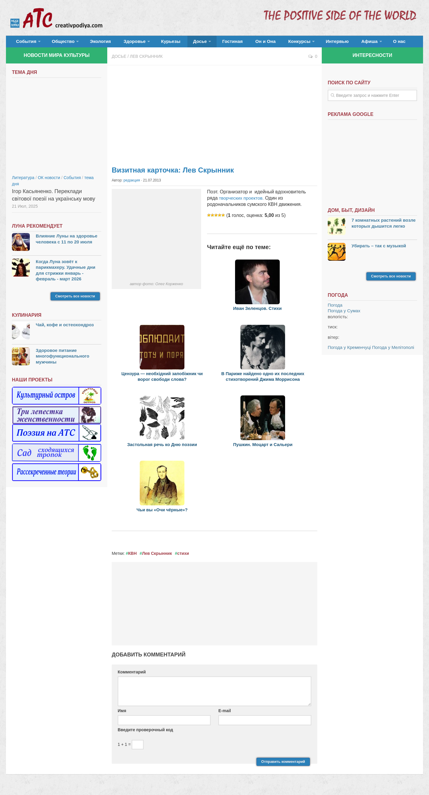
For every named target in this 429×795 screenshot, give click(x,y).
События (24, 43)
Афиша (327, 43)
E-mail (224, 713)
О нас (353, 43)
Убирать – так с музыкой (379, 248)
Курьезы (154, 43)
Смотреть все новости (75, 299)
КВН (132, 556)
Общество (58, 43)
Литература (23, 180)
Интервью (299, 43)
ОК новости (49, 180)
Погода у (344, 313)
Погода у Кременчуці (349, 350)
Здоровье (121, 43)
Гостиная (207, 43)
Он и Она (236, 43)
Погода (335, 308)
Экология (92, 43)
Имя (122, 713)
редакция (131, 183)
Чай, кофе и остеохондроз (65, 327)
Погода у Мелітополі (393, 350)
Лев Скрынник (146, 59)
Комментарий (132, 675)
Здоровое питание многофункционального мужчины (62, 359)
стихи (183, 556)
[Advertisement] (214, 116)
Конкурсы (265, 43)
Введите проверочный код (145, 732)
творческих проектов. (242, 201)
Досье (178, 43)
